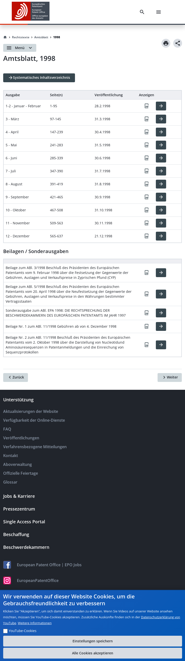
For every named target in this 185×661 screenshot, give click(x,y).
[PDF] (146, 106)
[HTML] (161, 106)
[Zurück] (15, 377)
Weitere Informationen (35, 623)
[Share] (177, 43)
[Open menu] (19, 48)
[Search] (143, 12)
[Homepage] (5, 37)
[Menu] (159, 12)
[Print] (165, 43)
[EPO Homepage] (30, 12)
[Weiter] (170, 377)
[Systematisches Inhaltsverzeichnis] (39, 77)
